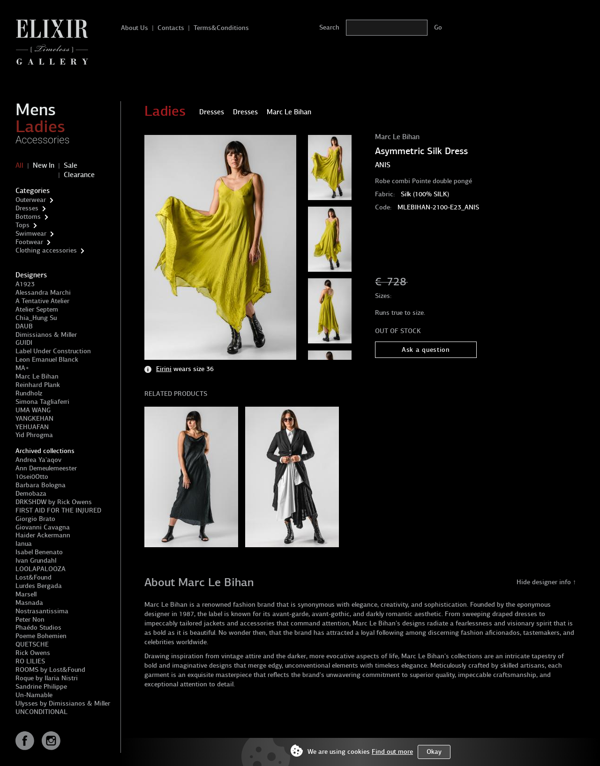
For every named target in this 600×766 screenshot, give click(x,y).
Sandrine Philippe (41, 687)
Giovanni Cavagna (42, 527)
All (19, 165)
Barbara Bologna (40, 485)
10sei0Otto (31, 477)
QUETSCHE (32, 644)
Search (329, 27)
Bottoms (28, 217)
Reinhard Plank (37, 385)
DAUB (24, 326)
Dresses (26, 208)
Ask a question (426, 350)
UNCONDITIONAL (41, 712)
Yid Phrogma (34, 435)
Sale (70, 165)
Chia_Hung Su (36, 318)
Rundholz (28, 393)
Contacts (171, 28)
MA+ (22, 368)
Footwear (29, 242)
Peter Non (30, 620)
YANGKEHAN (34, 419)
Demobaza (30, 494)
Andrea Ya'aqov (38, 460)
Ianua (23, 544)
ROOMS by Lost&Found (50, 670)
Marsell (26, 594)
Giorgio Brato (35, 519)
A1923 (25, 284)
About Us (134, 28)
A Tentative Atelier (42, 301)
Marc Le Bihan (37, 376)
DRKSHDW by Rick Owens (53, 502)
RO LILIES (30, 661)
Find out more (392, 752)
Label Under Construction (53, 351)
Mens (35, 109)
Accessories (42, 140)
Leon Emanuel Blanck (46, 360)
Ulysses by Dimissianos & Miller (62, 703)
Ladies (40, 126)
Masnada (29, 603)
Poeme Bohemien (41, 636)
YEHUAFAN (32, 427)
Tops (22, 225)
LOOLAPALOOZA (40, 569)
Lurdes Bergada (38, 586)
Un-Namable (33, 695)
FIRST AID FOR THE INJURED (58, 510)
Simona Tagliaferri (42, 402)
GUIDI (23, 343)
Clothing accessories (46, 250)
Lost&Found (33, 577)
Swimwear (30, 234)
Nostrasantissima (41, 611)
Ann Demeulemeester (46, 468)
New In (43, 165)
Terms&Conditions (221, 28)
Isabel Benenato (39, 552)
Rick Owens (32, 653)
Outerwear (30, 200)
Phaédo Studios (38, 628)
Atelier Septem (36, 309)
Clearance (79, 175)
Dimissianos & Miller (46, 335)
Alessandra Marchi (43, 293)
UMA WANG (33, 410)
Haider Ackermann (42, 535)
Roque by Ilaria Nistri (46, 678)
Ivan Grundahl (35, 561)
